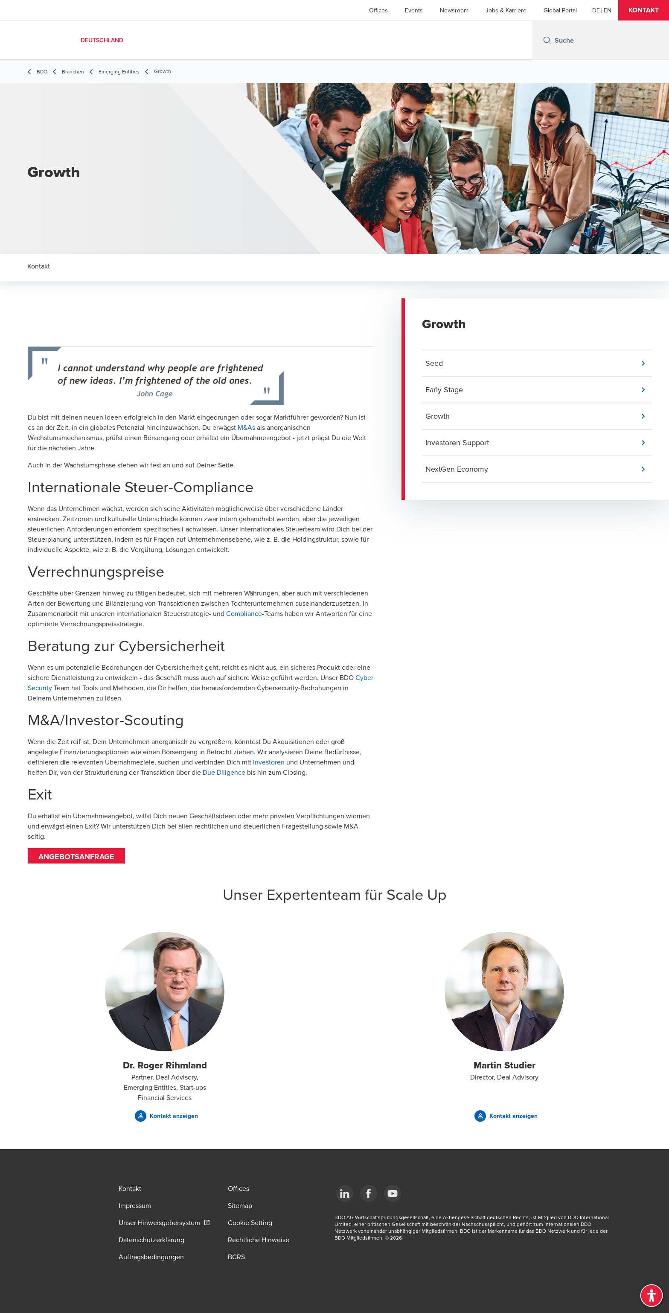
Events (414, 10)
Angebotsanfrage (76, 856)
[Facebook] (368, 1193)
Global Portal (560, 10)
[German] (596, 10)
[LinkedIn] (344, 1193)
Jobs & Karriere (506, 10)
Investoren (269, 762)
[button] (643, 10)
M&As (246, 427)
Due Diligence (224, 772)
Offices (378, 10)
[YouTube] (392, 1193)
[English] (607, 10)
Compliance (244, 613)
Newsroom (454, 10)
